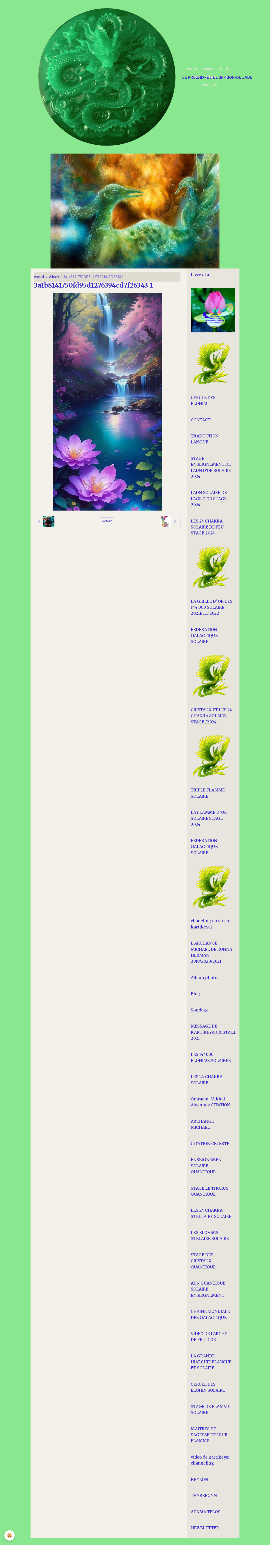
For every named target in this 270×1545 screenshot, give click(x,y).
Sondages (209, 85)
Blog (224, 77)
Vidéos (196, 77)
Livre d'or (225, 69)
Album (211, 77)
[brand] (107, 76)
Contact (208, 69)
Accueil (192, 69)
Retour (107, 521)
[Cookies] (10, 1535)
